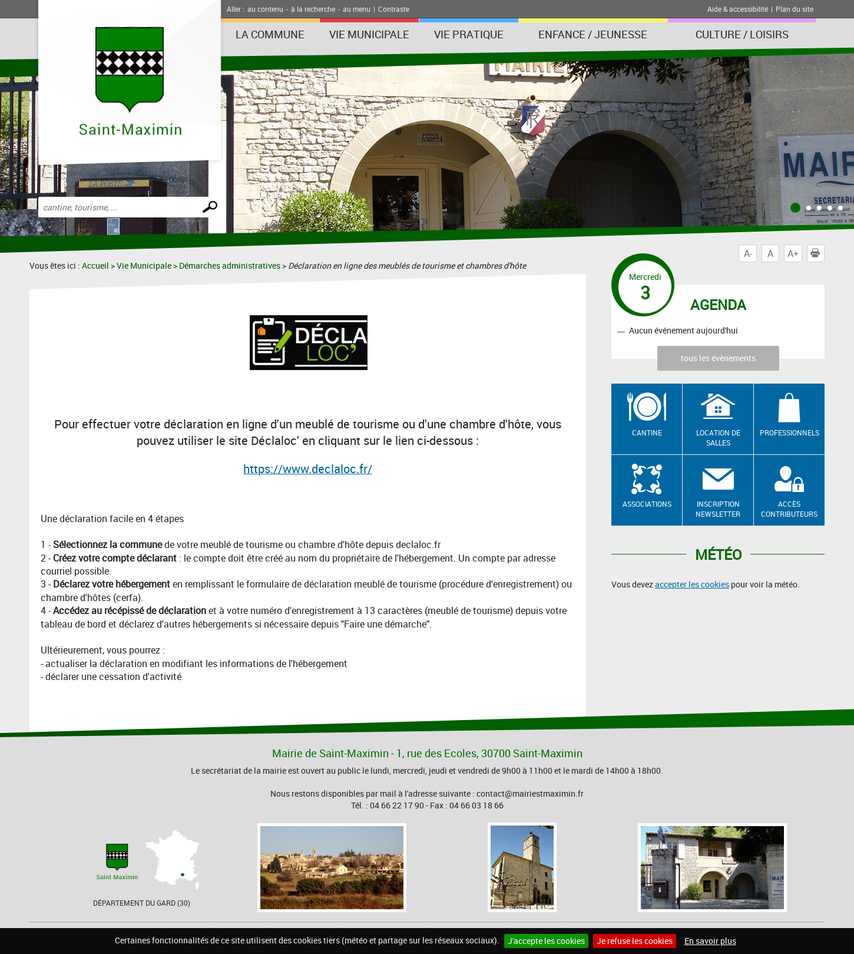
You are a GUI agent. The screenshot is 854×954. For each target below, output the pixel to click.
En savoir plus (710, 940)
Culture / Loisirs (742, 34)
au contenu (265, 9)
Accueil (95, 265)
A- (748, 253)
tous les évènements (718, 358)
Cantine (647, 432)
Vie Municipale (369, 34)
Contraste (393, 9)
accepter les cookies (692, 584)
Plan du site (794, 9)
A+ (793, 253)
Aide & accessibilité (737, 9)
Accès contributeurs (789, 509)
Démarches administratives (229, 265)
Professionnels (789, 432)
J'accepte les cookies (546, 940)
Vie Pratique (469, 34)
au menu (356, 9)
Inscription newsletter (718, 509)
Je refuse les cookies (635, 940)
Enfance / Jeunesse (592, 34)
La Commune (270, 34)
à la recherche (313, 9)
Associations (647, 504)
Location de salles (718, 437)
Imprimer (817, 253)
